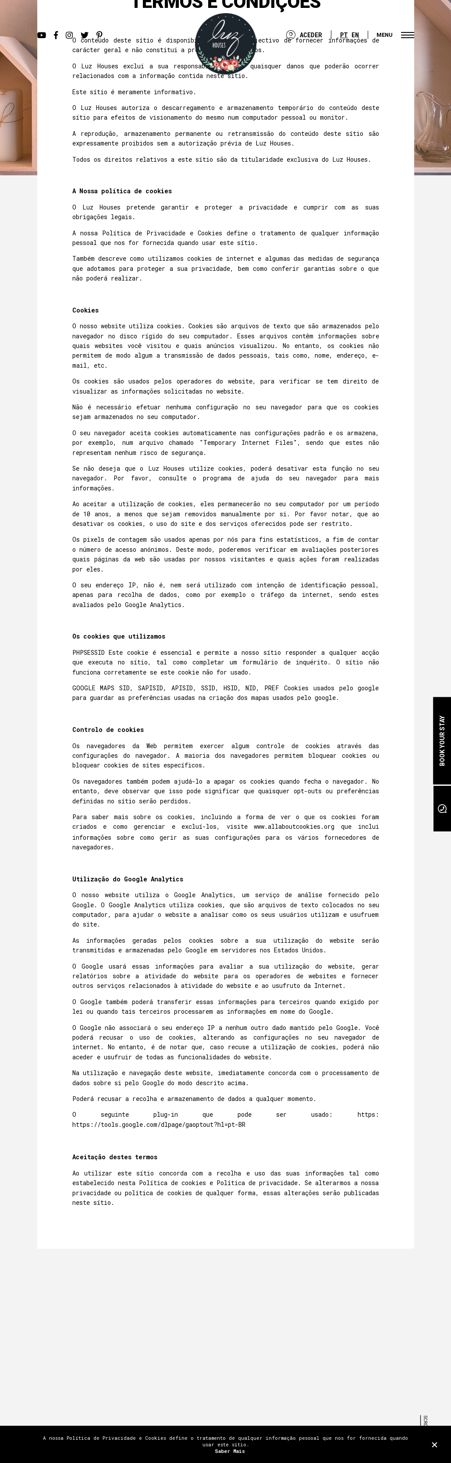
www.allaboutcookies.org (294, 826)
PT (344, 35)
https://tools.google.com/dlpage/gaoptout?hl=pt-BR (158, 1124)
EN (355, 35)
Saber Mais (230, 1451)
